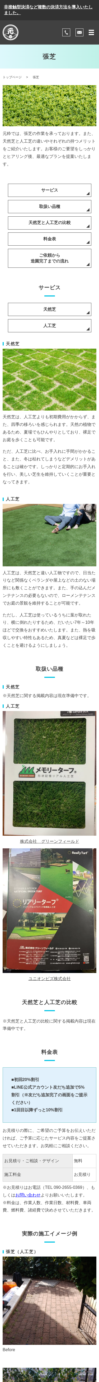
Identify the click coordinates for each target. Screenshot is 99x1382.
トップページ (12, 77)
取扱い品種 (49, 206)
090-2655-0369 (68, 1187)
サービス (49, 190)
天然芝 (49, 309)
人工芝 (49, 325)
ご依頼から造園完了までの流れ (50, 258)
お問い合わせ (28, 1195)
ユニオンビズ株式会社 (50, 978)
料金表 (49, 239)
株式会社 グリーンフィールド (49, 841)
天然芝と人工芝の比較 (50, 222)
